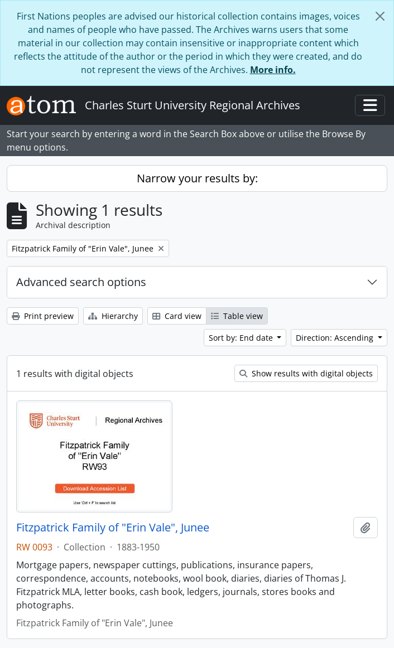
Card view (176, 316)
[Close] (380, 16)
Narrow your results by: (197, 178)
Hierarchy (113, 316)
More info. (273, 70)
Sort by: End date (242, 337)
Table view (237, 316)
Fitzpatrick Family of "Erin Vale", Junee (112, 527)
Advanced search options (81, 281)
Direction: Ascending (336, 337)
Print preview (43, 316)
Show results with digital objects (306, 373)
